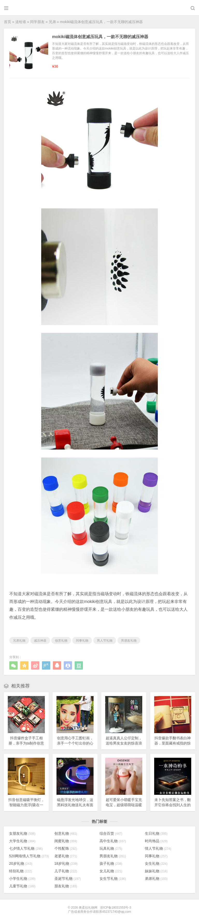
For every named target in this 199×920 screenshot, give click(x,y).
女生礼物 (156, 863)
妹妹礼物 (156, 871)
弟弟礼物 (156, 878)
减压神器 (40, 640)
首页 (7, 22)
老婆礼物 (65, 856)
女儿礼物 (111, 871)
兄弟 (52, 22)
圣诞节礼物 (67, 878)
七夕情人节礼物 (26, 848)
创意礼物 (61, 640)
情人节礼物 (158, 848)
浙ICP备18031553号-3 (115, 907)
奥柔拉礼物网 (88, 907)
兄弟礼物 (19, 640)
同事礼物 (82, 640)
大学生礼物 (22, 841)
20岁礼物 (20, 863)
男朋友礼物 (129, 640)
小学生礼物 (22, 878)
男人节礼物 (104, 640)
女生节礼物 (113, 878)
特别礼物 (20, 871)
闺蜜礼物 (65, 841)
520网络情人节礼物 (29, 856)
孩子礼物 (111, 863)
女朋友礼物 (22, 833)
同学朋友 (37, 22)
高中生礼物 (113, 841)
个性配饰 (65, 848)
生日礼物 (156, 833)
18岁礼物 (66, 863)
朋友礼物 (65, 886)
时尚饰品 (156, 841)
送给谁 (20, 22)
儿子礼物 (65, 871)
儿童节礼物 (22, 886)
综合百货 (111, 833)
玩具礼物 (111, 848)
